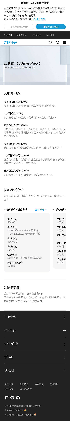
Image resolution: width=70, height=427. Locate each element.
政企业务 (50, 41)
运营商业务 (36, 41)
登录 (50, 48)
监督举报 (39, 390)
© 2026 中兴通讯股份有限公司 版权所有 (23, 411)
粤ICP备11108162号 (14, 416)
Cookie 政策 (39, 21)
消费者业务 (22, 41)
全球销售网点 (26, 394)
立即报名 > (41, 215)
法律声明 (54, 390)
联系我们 (24, 390)
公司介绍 (9, 390)
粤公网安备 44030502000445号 (19, 420)
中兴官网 (8, 41)
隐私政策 (9, 394)
